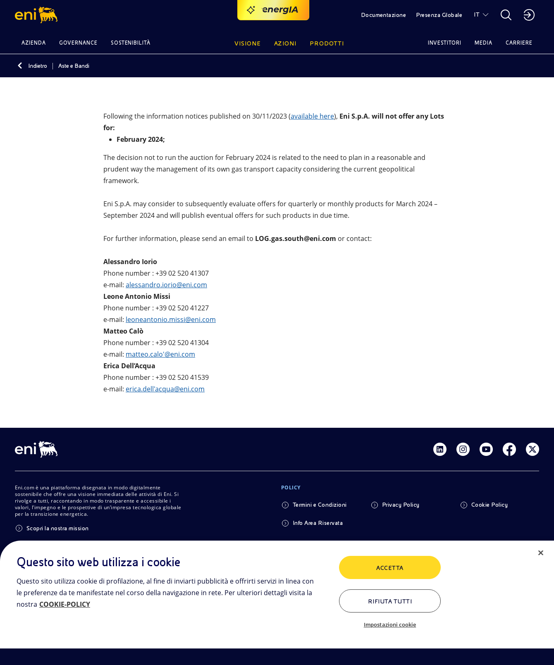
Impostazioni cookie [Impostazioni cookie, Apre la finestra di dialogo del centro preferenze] (390, 624)
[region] (277, 603)
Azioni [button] (285, 43)
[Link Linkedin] (440, 449)
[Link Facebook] (509, 449)
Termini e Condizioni (320, 504)
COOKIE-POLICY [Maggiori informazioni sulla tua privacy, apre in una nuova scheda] (64, 604)
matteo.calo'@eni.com (160, 354)
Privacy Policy (401, 504)
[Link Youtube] (486, 449)
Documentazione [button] (383, 15)
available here (312, 116)
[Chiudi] (541, 553)
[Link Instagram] (463, 449)
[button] (37, 15)
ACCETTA (389, 568)
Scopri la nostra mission (57, 528)
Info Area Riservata (318, 523)
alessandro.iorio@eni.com (166, 284)
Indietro (37, 65)
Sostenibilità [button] (131, 43)
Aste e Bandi (73, 65)
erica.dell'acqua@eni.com (165, 388)
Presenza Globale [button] (439, 15)
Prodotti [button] (327, 43)
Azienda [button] (33, 43)
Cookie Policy (489, 504)
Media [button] (483, 43)
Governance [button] (78, 43)
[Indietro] (20, 66)
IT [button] (477, 14)
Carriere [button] (519, 43)
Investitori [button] (445, 43)
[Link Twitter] (532, 449)
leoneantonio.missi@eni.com (171, 319)
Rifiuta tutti (390, 601)
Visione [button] (247, 43)
